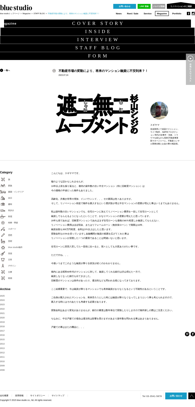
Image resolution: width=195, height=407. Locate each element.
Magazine (162, 13)
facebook (188, 13)
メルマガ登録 (159, 6)
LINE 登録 (144, 6)
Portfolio (176, 13)
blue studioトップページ (10, 13)
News (119, 13)
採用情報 (19, 395)
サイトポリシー (37, 395)
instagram (193, 13)
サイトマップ (58, 395)
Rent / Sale (132, 13)
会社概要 (4, 395)
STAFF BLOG (39, 13)
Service (147, 13)
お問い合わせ (124, 6)
